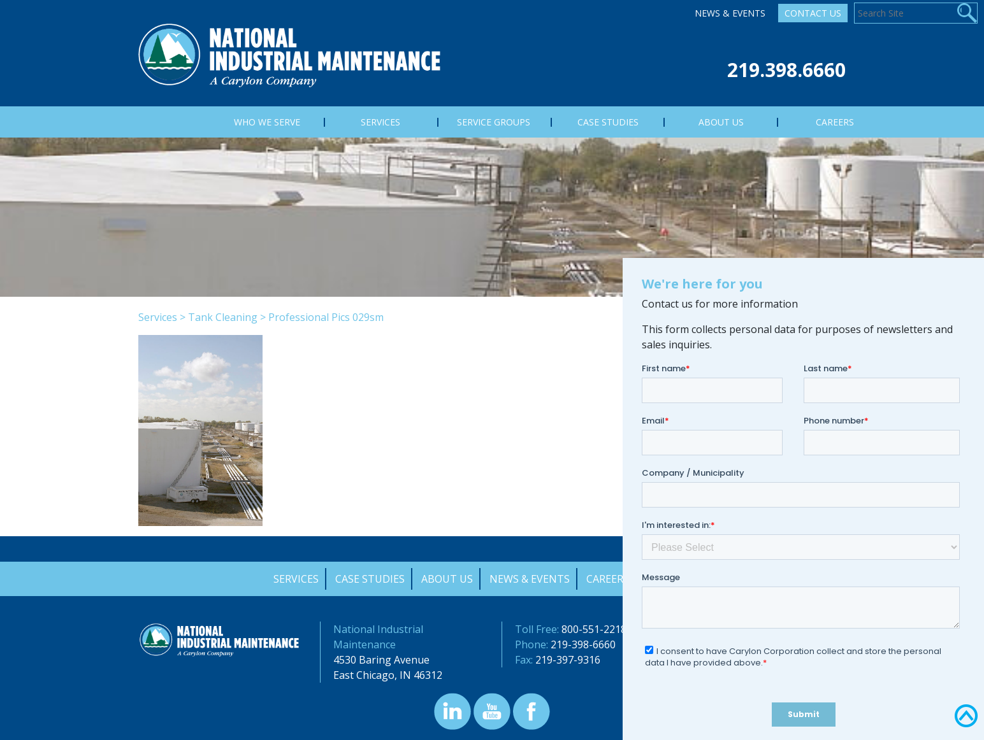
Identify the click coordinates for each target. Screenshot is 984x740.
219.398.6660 (786, 70)
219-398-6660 (583, 644)
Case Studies (370, 579)
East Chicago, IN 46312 (387, 675)
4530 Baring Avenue (381, 660)
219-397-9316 (567, 660)
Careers (607, 579)
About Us (447, 579)
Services (157, 317)
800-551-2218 (593, 629)
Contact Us (813, 13)
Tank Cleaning (222, 317)
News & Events (730, 13)
